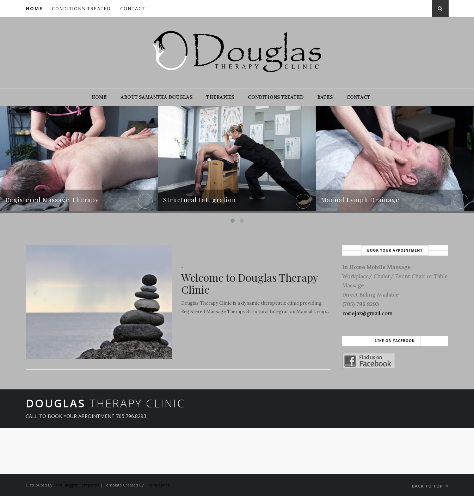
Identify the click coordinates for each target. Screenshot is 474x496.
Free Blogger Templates (76, 485)
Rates (325, 97)
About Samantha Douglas (156, 97)
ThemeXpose (157, 485)
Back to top (430, 486)
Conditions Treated (81, 8)
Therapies (220, 97)
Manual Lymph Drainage (360, 200)
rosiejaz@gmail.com (367, 313)
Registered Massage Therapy (52, 200)
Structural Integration (199, 200)
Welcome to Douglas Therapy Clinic (249, 283)
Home (34, 8)
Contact (132, 8)
